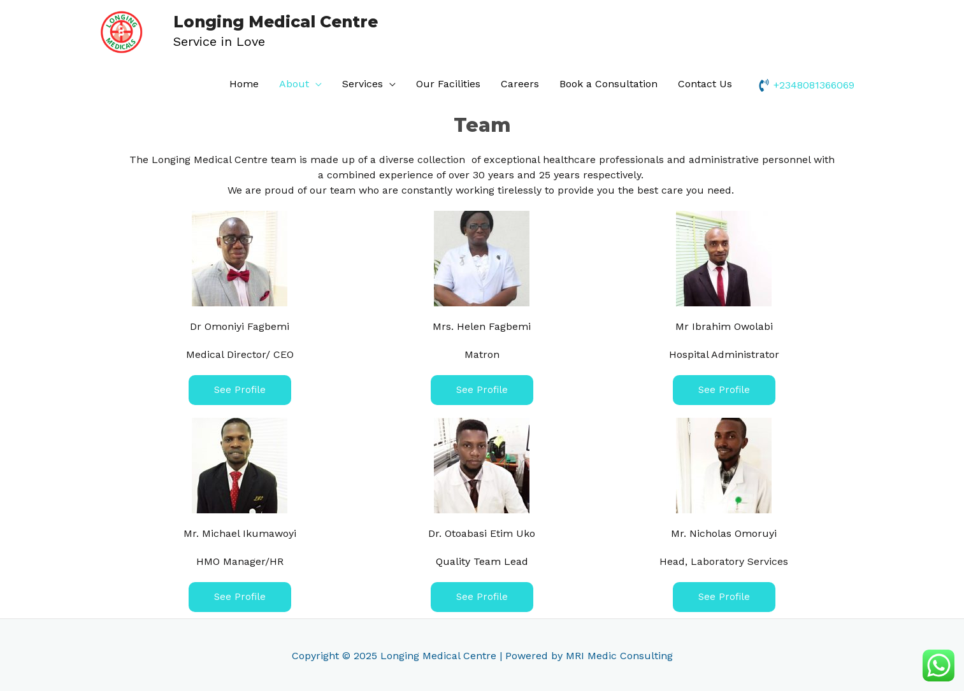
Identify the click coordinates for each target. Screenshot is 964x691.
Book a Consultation (608, 82)
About (294, 82)
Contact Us (705, 82)
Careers (520, 82)
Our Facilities (448, 82)
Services (362, 82)
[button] (240, 389)
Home (244, 82)
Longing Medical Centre (256, 21)
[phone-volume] (806, 83)
